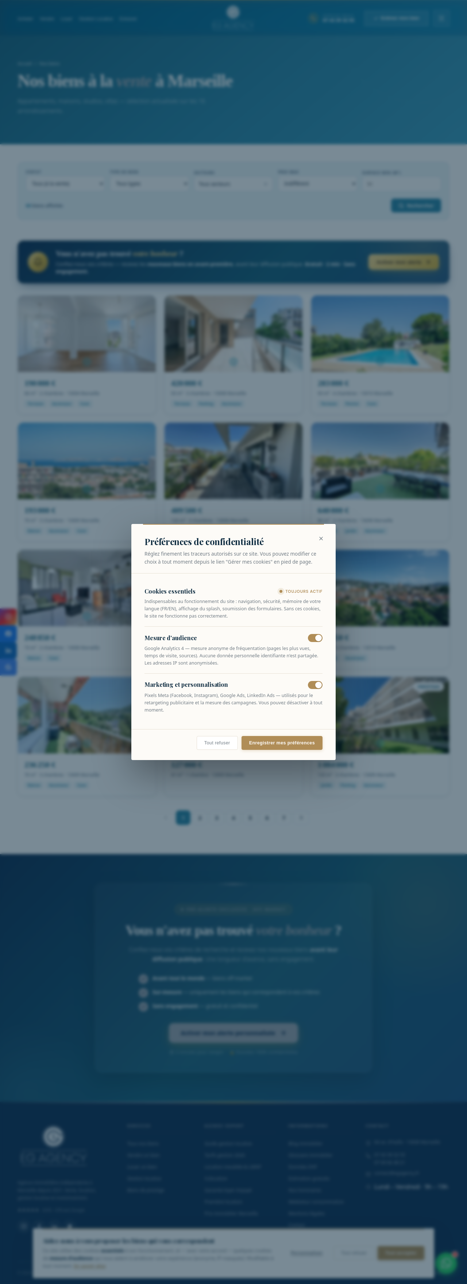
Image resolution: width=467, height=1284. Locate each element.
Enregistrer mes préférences (282, 742)
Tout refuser (217, 742)
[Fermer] (321, 538)
